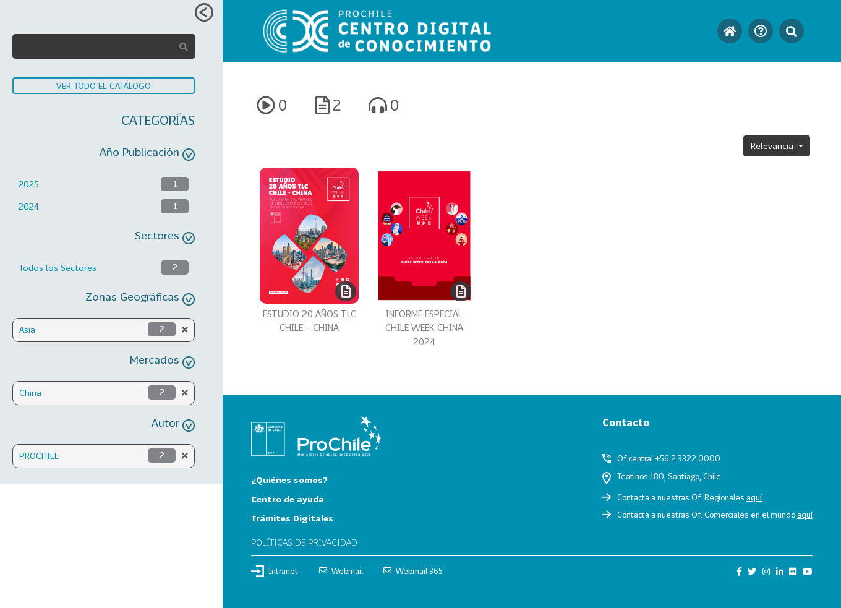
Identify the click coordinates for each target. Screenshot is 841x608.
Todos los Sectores (57, 267)
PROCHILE (39, 455)
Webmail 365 (413, 571)
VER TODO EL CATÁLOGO (103, 85)
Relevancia (773, 145)
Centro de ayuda (287, 499)
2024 (29, 206)
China (30, 392)
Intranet (274, 570)
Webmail (341, 571)
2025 (29, 184)
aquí (754, 497)
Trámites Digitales (292, 518)
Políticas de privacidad (304, 542)
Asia (27, 329)
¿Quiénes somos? (289, 479)
